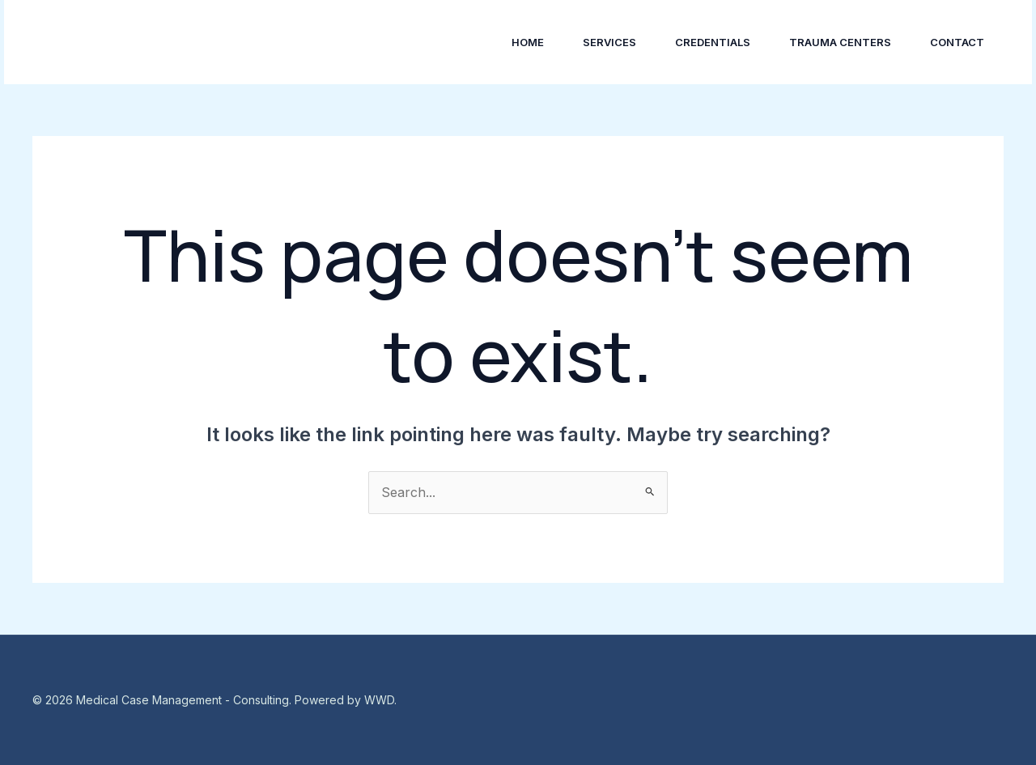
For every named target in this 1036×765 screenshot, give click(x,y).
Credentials (712, 42)
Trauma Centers (840, 42)
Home (528, 42)
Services (609, 42)
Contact (957, 42)
